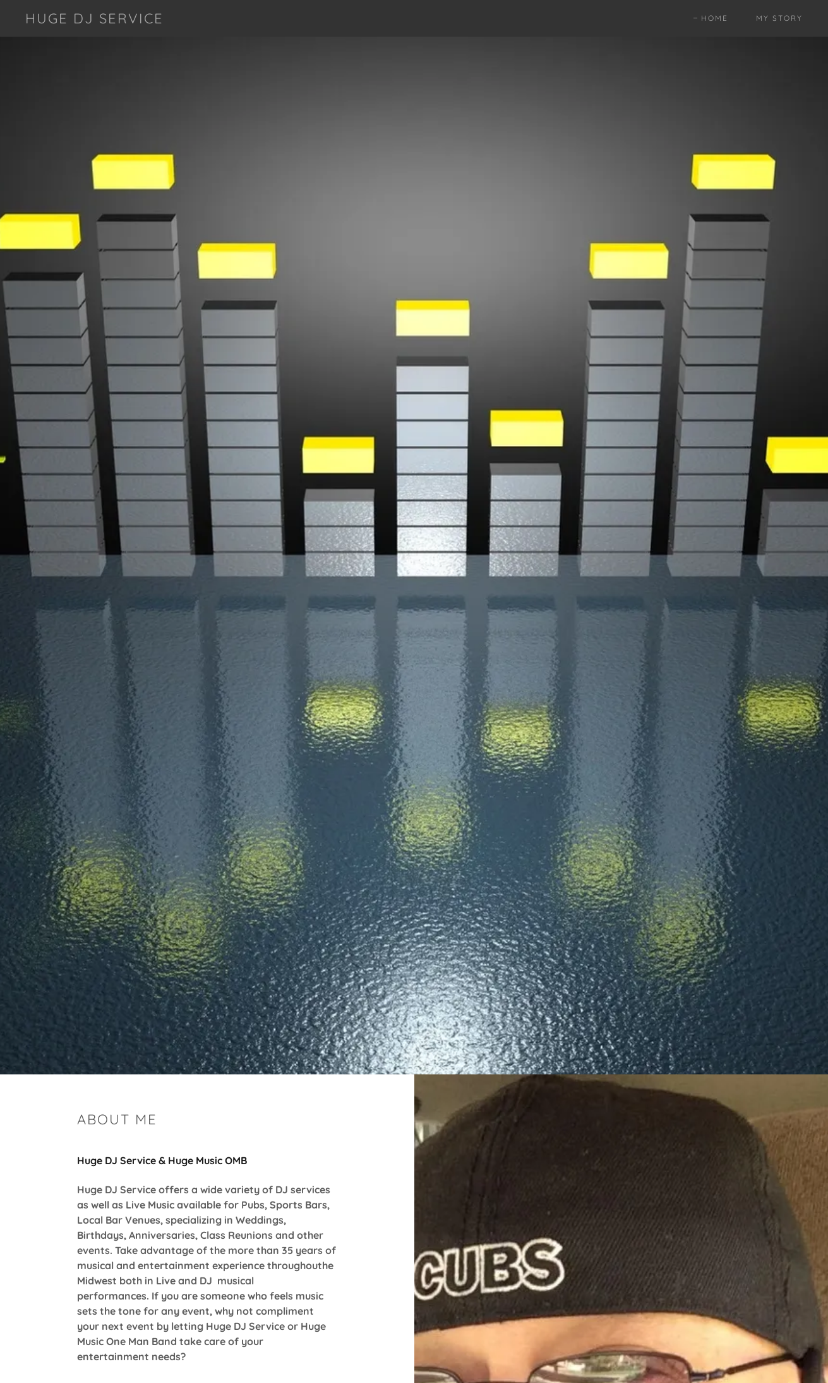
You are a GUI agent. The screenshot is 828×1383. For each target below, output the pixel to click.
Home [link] (714, 18)
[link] (94, 19)
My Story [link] (779, 18)
